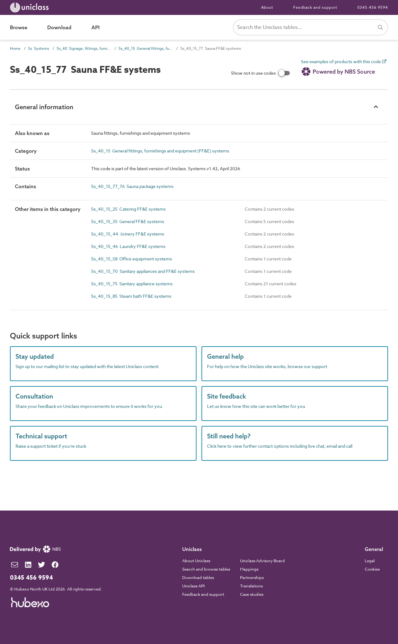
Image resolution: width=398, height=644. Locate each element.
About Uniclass (196, 560)
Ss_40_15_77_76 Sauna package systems (132, 186)
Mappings (249, 569)
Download (59, 27)
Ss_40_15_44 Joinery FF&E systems (127, 234)
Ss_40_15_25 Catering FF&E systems (128, 209)
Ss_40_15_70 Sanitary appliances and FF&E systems (143, 271)
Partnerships (252, 577)
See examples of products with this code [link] (344, 69)
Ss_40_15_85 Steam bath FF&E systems (131, 296)
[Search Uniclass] (310, 27)
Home (15, 48)
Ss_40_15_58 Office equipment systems (131, 259)
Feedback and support (315, 7)
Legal (370, 560)
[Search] (380, 27)
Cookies (372, 569)
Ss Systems (38, 48)
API (95, 27)
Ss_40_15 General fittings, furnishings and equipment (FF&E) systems (145, 48)
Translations (251, 586)
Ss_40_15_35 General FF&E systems (127, 221)
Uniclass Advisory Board (262, 560)
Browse (18, 27)
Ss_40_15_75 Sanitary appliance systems (132, 284)
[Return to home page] (30, 7)
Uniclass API (193, 586)
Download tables (198, 577)
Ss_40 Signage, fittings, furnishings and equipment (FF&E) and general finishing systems (84, 48)
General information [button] (44, 107)
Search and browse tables (206, 569)
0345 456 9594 (372, 7)
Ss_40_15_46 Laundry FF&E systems (128, 246)
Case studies (251, 594)
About (267, 7)
